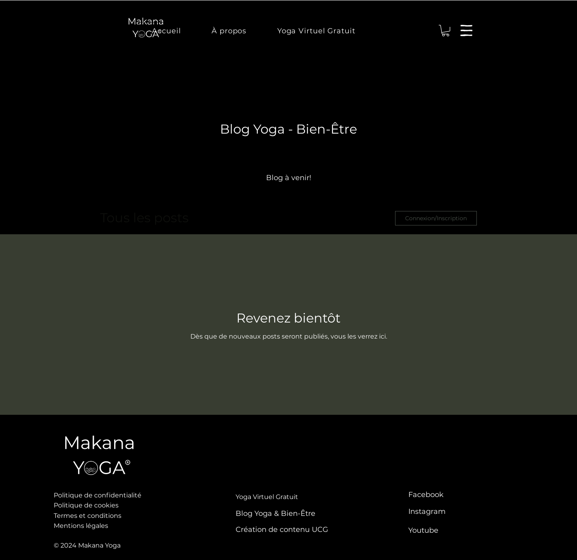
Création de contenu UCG (282, 529)
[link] (445, 31)
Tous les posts (144, 217)
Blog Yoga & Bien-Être (275, 513)
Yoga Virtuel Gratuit (267, 497)
